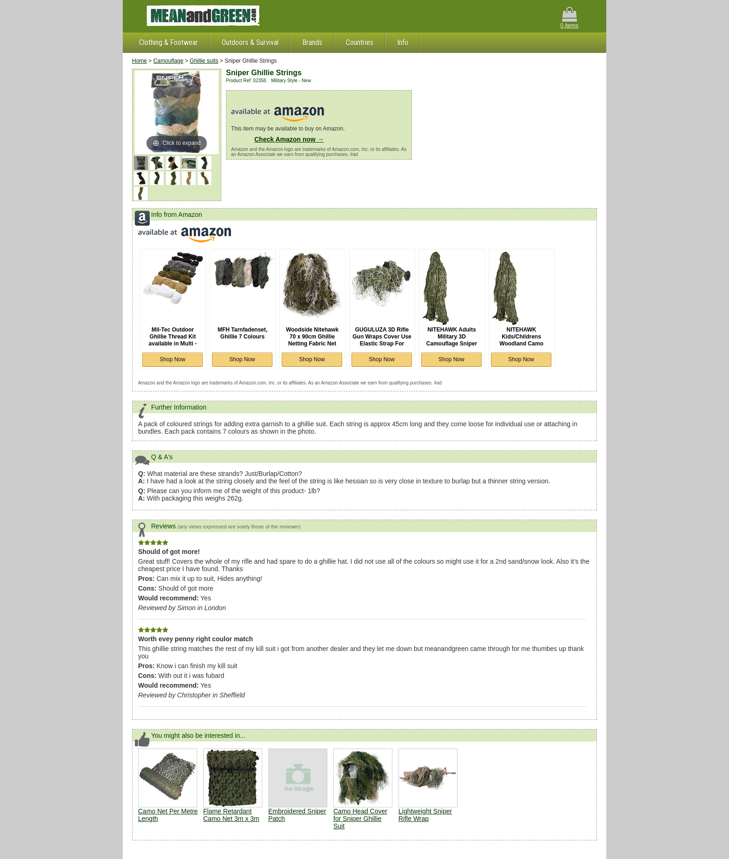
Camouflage (168, 61)
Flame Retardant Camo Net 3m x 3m (231, 814)
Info (402, 42)
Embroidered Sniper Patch (297, 785)
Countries (359, 42)
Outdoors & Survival (250, 42)
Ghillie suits (204, 61)
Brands (312, 42)
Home (139, 61)
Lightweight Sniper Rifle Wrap (425, 814)
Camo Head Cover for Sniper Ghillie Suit (360, 818)
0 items (569, 18)
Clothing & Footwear (168, 42)
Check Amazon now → (289, 139)
